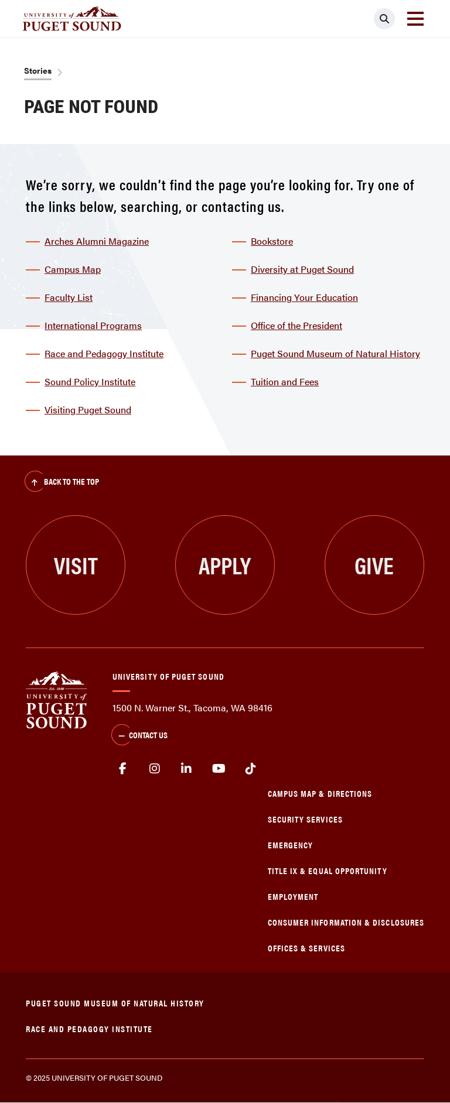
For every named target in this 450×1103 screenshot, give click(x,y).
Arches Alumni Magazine (97, 241)
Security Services (305, 819)
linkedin (186, 769)
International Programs (93, 325)
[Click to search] (384, 18)
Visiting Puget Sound (88, 409)
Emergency (290, 844)
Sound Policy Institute (90, 381)
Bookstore (272, 241)
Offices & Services (306, 947)
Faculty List (69, 297)
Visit (76, 564)
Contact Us (139, 736)
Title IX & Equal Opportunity (327, 870)
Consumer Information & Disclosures (346, 922)
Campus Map (73, 269)
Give (374, 564)
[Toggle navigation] (415, 18)
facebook (122, 769)
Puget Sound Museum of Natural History (335, 353)
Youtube (219, 769)
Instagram (155, 769)
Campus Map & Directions (320, 793)
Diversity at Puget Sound (302, 269)
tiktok (250, 769)
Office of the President (296, 325)
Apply (225, 564)
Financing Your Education (304, 297)
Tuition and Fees (285, 381)
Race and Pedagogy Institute (104, 353)
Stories (38, 70)
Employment (293, 896)
